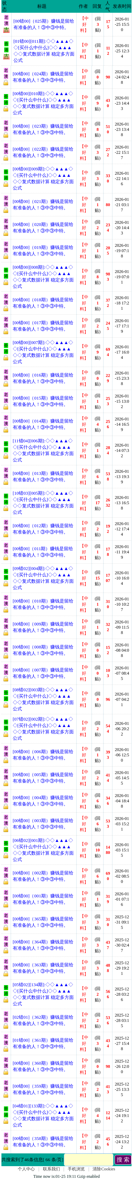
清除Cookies (104, 1169)
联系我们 (51, 1169)
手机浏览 (76, 1169)
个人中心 (26, 1169)
